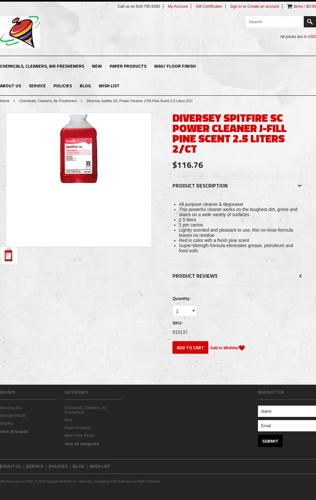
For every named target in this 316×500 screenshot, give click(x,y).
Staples (6, 423)
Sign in (236, 6)
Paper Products (128, 66)
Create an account (263, 6)
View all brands (14, 431)
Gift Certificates (209, 6)
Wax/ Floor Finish (175, 66)
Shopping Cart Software (113, 481)
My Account (178, 6)
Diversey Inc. (11, 408)
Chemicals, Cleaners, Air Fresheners (42, 66)
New (97, 66)
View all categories (81, 444)
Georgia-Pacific (13, 415)
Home (4, 101)
